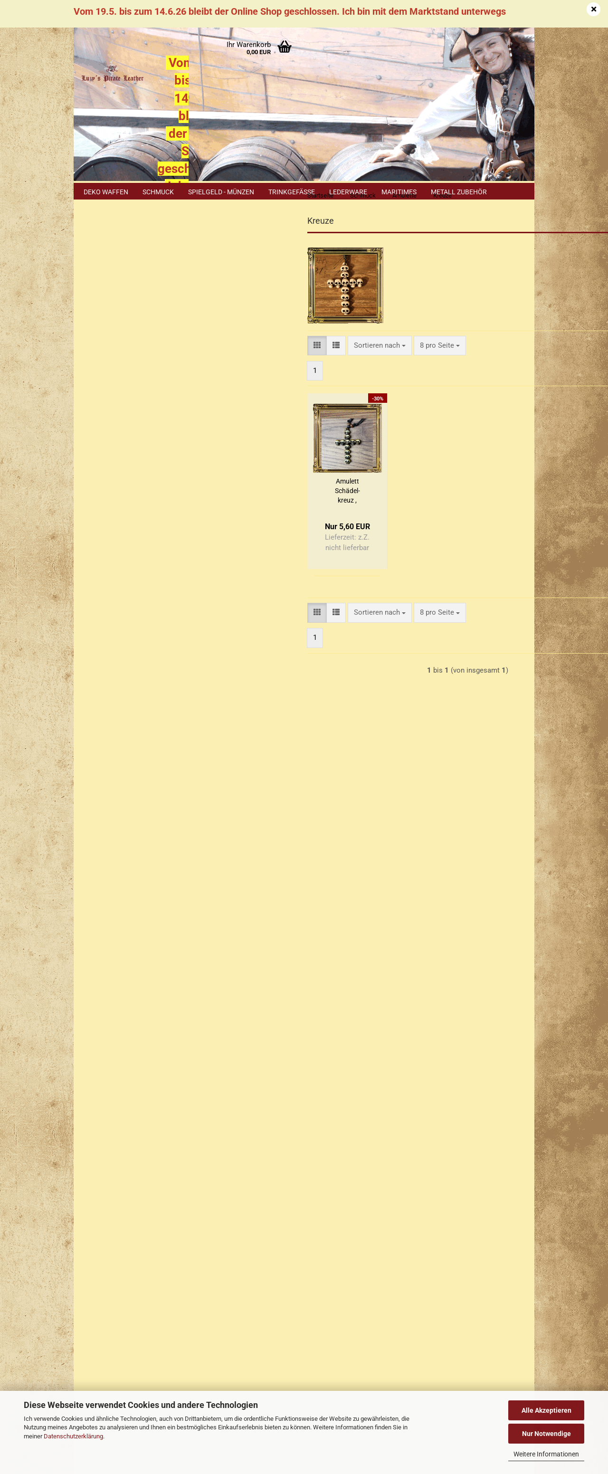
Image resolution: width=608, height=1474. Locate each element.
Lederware (348, 192)
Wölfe (105, 589)
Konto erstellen (112, 314)
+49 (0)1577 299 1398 (137, 1289)
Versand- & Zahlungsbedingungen (133, 1101)
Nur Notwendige (546, 1433)
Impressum (98, 1064)
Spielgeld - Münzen (221, 192)
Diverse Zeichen (119, 364)
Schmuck (158, 192)
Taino (105, 546)
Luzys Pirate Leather (343, 1285)
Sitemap (101, 961)
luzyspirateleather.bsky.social (386, 1351)
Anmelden (133, 292)
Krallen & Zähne (120, 417)
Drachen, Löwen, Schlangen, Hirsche (121, 390)
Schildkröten (115, 524)
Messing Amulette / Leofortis (125, 496)
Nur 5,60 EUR (133, 864)
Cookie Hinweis (113, 981)
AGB (88, 1174)
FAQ (87, 1137)
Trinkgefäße (291, 192)
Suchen (133, 669)
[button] (209, 364)
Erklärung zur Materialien (120, 1156)
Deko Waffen (106, 192)
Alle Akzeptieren (546, 1410)
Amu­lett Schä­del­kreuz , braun (239, 510)
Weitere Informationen (546, 1454)
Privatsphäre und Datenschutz (128, 1193)
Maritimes (399, 192)
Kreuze (107, 439)
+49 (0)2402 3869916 (143, 1269)
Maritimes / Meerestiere (113, 465)
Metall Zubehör (459, 192)
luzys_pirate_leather (378, 1334)
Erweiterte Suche (133, 691)
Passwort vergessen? (122, 329)
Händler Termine (178, 1375)
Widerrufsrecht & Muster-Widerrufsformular (149, 1119)
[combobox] (272, 364)
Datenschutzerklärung (73, 1436)
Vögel (105, 567)
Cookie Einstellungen (114, 1210)
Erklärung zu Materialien (126, 1000)
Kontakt (93, 1083)
